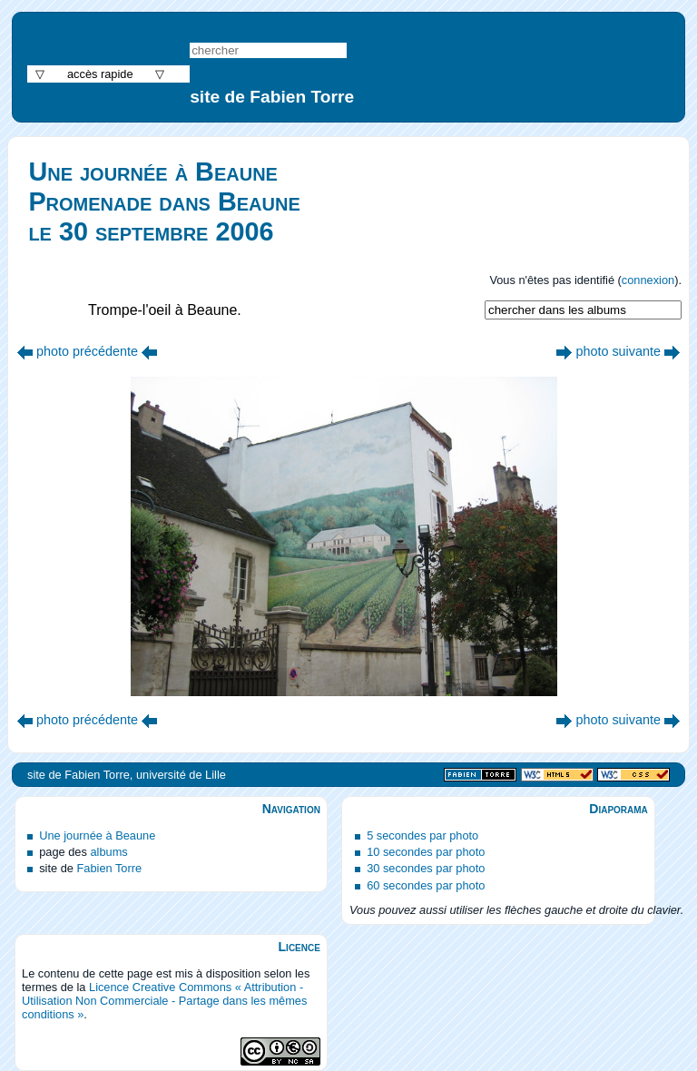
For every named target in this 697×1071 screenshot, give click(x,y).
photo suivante (618, 351)
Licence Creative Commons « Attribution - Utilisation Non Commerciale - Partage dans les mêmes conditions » (164, 1000)
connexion (648, 280)
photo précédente (87, 351)
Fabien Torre (109, 868)
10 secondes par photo (426, 852)
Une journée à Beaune (97, 835)
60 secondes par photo (426, 885)
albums (108, 852)
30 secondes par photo (426, 868)
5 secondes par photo (422, 835)
